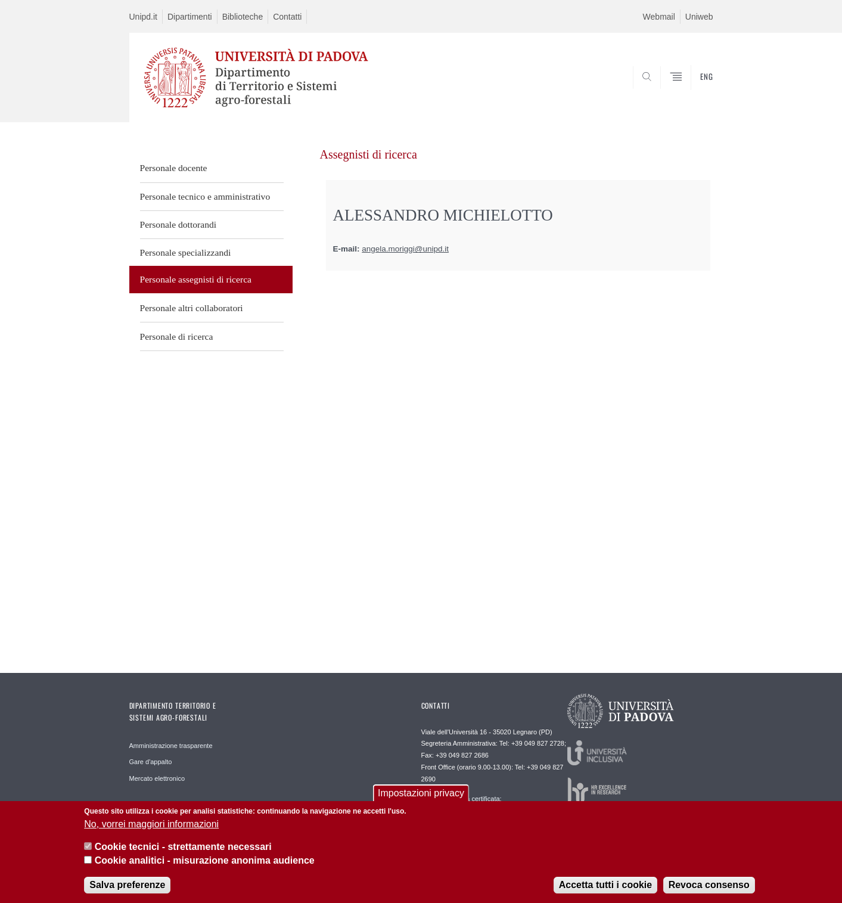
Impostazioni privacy (421, 798)
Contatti (287, 16)
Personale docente (173, 168)
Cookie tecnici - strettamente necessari (183, 851)
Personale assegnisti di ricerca (196, 279)
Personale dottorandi (178, 224)
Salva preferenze (127, 889)
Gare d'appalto (150, 761)
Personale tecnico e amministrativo (205, 196)
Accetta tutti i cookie (605, 889)
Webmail (659, 16)
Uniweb (699, 16)
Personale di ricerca (176, 336)
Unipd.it (143, 16)
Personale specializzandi (185, 252)
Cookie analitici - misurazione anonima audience (205, 864)
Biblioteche (242, 16)
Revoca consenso (709, 889)
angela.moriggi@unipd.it (405, 248)
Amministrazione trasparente (171, 745)
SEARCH (692, 93)
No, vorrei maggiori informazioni (151, 828)
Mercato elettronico (157, 778)
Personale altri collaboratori (191, 308)
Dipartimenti (189, 16)
